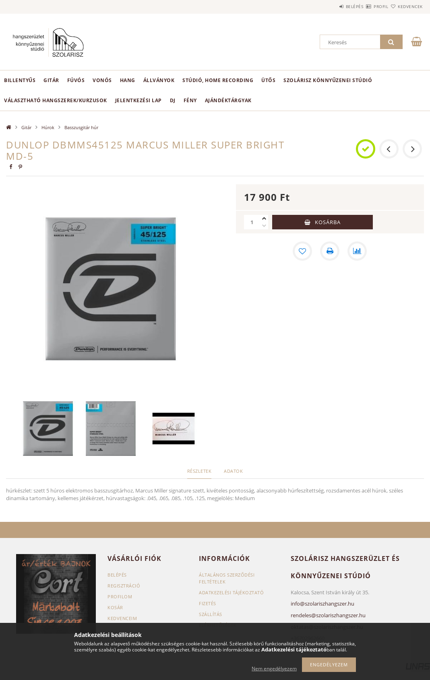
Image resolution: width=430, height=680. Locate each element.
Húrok (47, 127)
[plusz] (264, 218)
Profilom (120, 596)
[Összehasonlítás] (357, 251)
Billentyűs (19, 80)
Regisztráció (124, 586)
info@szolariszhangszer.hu (322, 603)
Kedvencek (405, 6)
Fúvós (76, 80)
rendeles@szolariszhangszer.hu (328, 615)
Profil (367, 6)
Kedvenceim (122, 618)
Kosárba (328, 222)
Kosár (115, 607)
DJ (173, 100)
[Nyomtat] (329, 251)
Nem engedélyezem (274, 668)
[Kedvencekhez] (302, 251)
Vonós (102, 80)
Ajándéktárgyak (228, 100)
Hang (127, 80)
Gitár (51, 80)
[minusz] (264, 225)
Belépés (331, 6)
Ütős (268, 80)
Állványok (159, 80)
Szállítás (210, 614)
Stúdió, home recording (217, 80)
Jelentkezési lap (138, 100)
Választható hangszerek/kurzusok (55, 100)
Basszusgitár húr (81, 127)
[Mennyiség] (252, 222)
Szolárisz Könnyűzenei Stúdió (327, 80)
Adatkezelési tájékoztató (231, 592)
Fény (190, 100)
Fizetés (207, 603)
